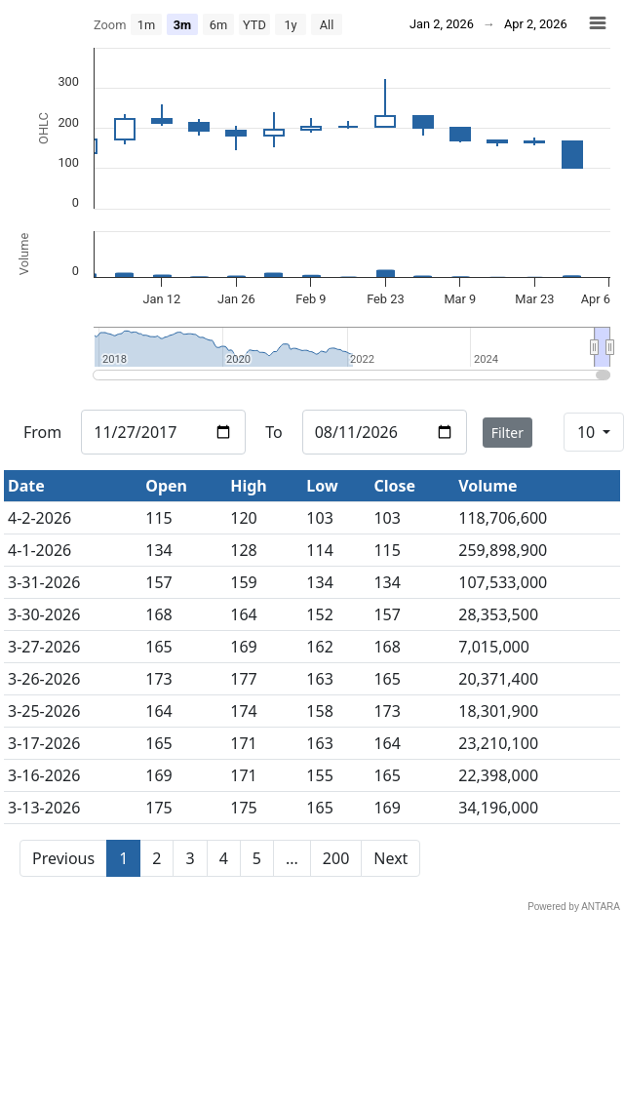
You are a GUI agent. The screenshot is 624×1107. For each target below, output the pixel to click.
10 (588, 432)
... (292, 858)
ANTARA (600, 906)
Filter (507, 432)
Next (390, 858)
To (273, 432)
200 (336, 858)
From (42, 432)
